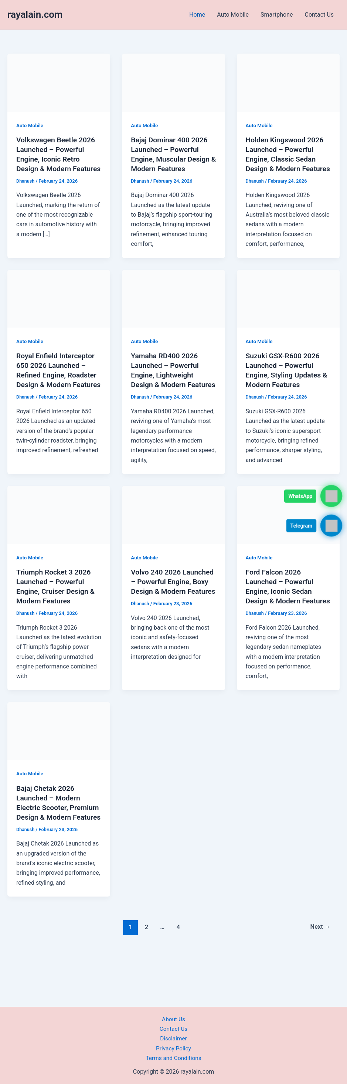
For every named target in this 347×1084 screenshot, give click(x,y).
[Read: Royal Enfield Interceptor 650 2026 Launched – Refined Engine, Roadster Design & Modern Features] (58, 307)
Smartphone (277, 14)
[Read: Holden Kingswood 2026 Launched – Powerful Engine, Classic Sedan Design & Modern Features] (288, 82)
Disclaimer (173, 1038)
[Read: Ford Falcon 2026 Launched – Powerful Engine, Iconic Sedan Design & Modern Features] (288, 533)
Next (319, 965)
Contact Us (319, 14)
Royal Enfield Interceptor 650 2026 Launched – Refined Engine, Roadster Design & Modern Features (57, 384)
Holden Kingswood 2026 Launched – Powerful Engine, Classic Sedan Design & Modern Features (286, 159)
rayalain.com (35, 14)
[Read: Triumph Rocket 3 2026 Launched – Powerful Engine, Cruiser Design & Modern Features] (58, 533)
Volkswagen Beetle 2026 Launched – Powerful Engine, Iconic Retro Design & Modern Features (57, 159)
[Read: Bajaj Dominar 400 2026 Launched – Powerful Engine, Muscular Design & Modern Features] (173, 82)
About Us (173, 1019)
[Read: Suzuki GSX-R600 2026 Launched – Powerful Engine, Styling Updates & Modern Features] (288, 307)
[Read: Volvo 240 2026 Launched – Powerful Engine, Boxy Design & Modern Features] (173, 533)
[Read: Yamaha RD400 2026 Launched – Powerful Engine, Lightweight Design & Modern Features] (173, 307)
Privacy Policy (173, 1048)
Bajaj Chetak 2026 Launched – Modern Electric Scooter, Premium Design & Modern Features (49, 836)
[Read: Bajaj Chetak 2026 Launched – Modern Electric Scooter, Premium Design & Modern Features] (58, 759)
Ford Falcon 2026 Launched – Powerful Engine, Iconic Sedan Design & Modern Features (281, 610)
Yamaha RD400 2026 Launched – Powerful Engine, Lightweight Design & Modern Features (166, 384)
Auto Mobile (233, 14)
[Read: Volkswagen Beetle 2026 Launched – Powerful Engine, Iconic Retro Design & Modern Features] (58, 82)
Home (197, 14)
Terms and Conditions (173, 1057)
